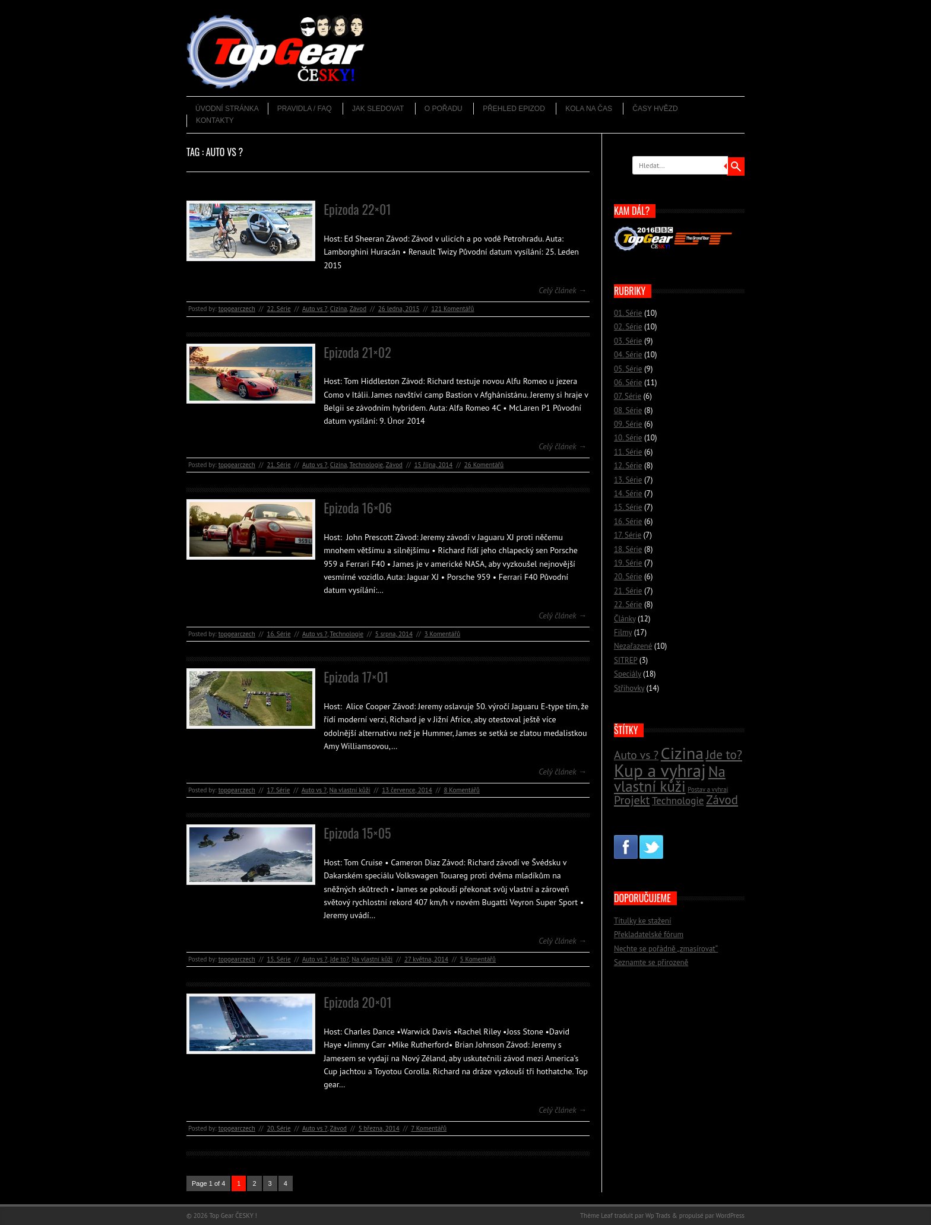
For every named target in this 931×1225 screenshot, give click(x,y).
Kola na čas (588, 108)
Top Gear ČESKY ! (233, 1215)
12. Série (628, 466)
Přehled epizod (514, 108)
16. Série (278, 634)
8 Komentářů (461, 790)
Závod (358, 308)
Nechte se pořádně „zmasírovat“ (666, 949)
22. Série (278, 308)
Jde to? (339, 959)
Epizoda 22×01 (357, 208)
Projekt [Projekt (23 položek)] (632, 800)
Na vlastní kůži (350, 790)
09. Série (628, 424)
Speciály (627, 674)
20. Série (278, 1128)
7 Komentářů (428, 1128)
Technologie (367, 465)
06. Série (628, 382)
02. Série (628, 327)
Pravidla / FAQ (304, 108)
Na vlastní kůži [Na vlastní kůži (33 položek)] (670, 779)
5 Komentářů (478, 959)
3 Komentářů (442, 634)
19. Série (628, 563)
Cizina (338, 308)
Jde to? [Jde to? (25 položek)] (724, 755)
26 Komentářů (484, 465)
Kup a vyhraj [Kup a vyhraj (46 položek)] (660, 770)
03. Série (628, 341)
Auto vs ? (314, 308)
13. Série (628, 480)
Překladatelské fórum (648, 934)
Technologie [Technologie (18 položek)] (678, 800)
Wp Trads (657, 1215)
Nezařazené (633, 646)
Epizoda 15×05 (357, 832)
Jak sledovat (378, 108)
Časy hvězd (654, 108)
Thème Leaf (596, 1215)
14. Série (628, 493)
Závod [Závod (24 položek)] (722, 800)
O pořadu (444, 108)
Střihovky (629, 688)
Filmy (623, 632)
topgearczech (236, 308)
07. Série (627, 396)
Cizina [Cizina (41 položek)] (682, 753)
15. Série (278, 959)
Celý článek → (563, 290)
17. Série (278, 790)
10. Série (628, 438)
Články (625, 619)
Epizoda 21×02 (357, 351)
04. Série (628, 355)
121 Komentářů (452, 308)
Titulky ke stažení (642, 921)
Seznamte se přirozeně (651, 962)
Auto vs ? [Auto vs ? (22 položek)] (636, 754)
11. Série (628, 452)
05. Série (628, 369)
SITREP (625, 660)
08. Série (628, 410)
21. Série (278, 465)
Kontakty (215, 120)
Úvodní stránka (227, 108)
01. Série (628, 313)
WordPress (730, 1215)
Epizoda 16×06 (358, 507)
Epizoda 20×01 (357, 1001)
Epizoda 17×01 (356, 676)
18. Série (628, 549)
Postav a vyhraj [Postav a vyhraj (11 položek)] (708, 789)
